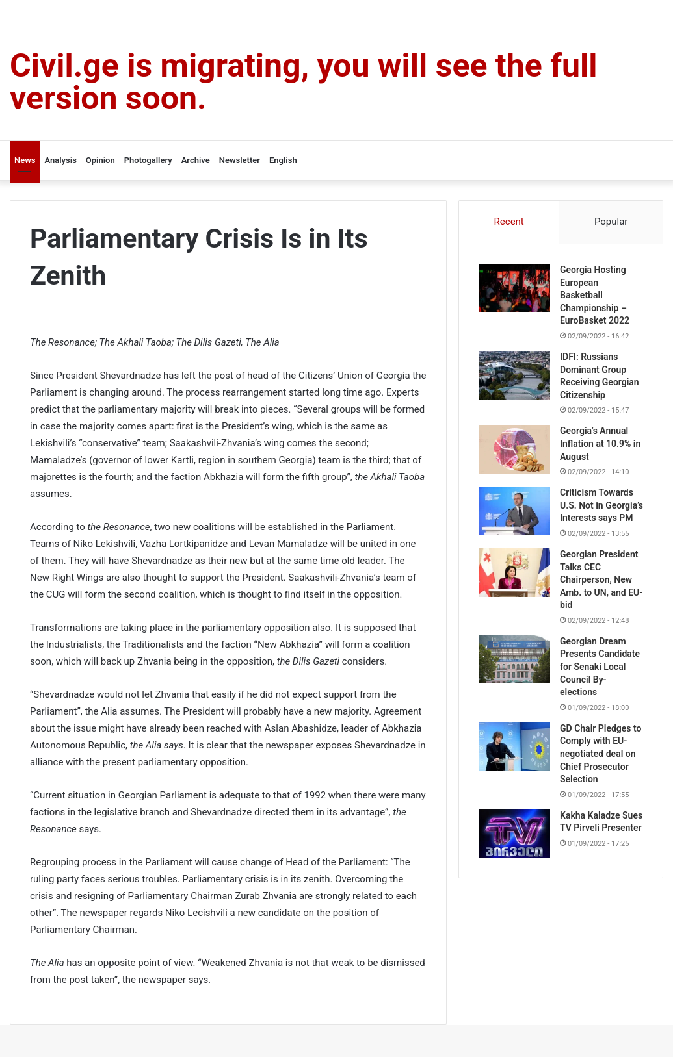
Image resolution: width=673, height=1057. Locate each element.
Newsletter (239, 160)
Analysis (60, 160)
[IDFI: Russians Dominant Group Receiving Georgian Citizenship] (514, 375)
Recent (509, 221)
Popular (611, 221)
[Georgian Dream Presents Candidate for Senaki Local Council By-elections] (514, 659)
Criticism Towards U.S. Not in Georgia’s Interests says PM (601, 505)
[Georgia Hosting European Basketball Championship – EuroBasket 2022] (514, 288)
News (24, 160)
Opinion (100, 160)
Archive (195, 160)
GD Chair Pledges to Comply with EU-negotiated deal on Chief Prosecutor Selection (600, 753)
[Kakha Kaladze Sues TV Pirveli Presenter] (514, 833)
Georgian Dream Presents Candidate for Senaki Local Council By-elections (600, 666)
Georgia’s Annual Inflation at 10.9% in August (600, 443)
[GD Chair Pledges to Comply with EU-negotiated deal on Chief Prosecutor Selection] (514, 746)
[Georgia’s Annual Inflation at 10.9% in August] (514, 449)
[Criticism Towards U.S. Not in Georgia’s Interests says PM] (514, 511)
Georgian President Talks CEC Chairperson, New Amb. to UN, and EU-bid (601, 579)
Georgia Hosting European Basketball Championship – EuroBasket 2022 (594, 294)
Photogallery (148, 160)
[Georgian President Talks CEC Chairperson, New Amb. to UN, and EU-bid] (514, 572)
